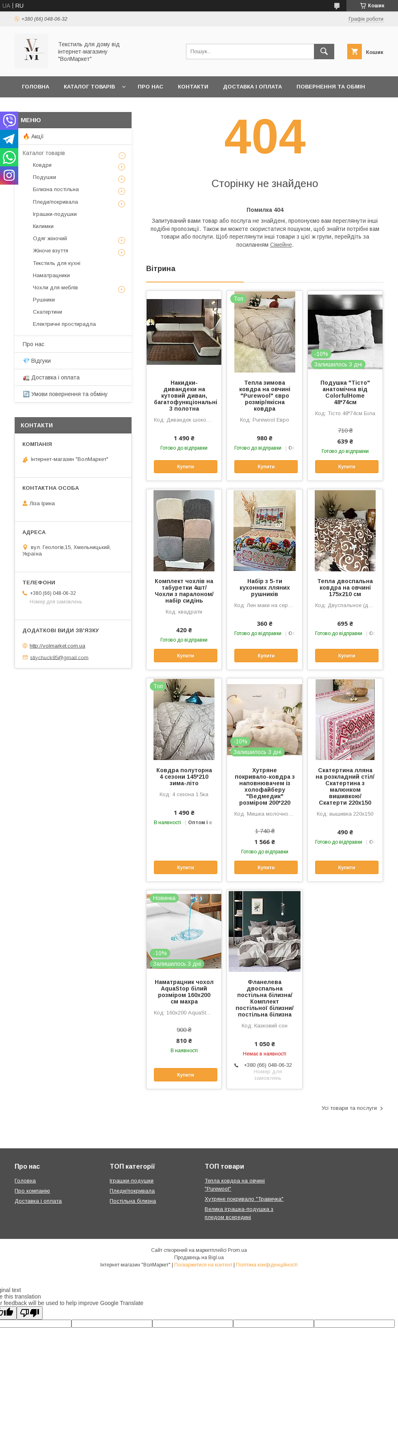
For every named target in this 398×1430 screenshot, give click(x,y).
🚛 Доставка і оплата (51, 377)
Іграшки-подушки (55, 214)
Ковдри (42, 165)
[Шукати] (324, 51)
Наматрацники (51, 275)
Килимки (43, 226)
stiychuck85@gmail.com (59, 657)
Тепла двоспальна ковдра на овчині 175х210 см (345, 587)
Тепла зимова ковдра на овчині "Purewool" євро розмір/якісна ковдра (264, 395)
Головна (35, 87)
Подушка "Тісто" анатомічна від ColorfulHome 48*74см (345, 392)
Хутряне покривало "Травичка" (244, 1199)
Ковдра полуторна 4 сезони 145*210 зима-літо (184, 776)
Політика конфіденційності (267, 1265)
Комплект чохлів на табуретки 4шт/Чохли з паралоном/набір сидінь (184, 591)
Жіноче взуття (50, 251)
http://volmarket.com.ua (57, 646)
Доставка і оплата (252, 87)
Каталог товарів (89, 87)
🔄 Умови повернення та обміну (65, 394)
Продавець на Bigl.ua (199, 1257)
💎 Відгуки (37, 361)
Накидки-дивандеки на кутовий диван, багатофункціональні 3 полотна (184, 395)
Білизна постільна (56, 189)
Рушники (44, 300)
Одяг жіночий (50, 238)
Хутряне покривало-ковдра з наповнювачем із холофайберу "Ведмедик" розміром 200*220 (265, 786)
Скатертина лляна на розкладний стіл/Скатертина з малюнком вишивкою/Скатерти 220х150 (345, 786)
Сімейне (281, 244)
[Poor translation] (30, 1313)
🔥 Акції (33, 136)
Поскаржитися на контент (203, 1265)
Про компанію (32, 1191)
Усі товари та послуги (349, 1108)
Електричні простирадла (64, 324)
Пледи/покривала (55, 202)
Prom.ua (237, 1250)
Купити (185, 466)
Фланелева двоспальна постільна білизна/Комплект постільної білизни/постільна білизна (265, 998)
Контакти (193, 87)
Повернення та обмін (330, 87)
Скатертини (47, 312)
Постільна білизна (133, 1201)
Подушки (44, 177)
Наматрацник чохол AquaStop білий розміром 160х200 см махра (184, 992)
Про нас (150, 87)
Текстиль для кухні (56, 263)
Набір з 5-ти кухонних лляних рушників (265, 587)
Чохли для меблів (55, 287)
